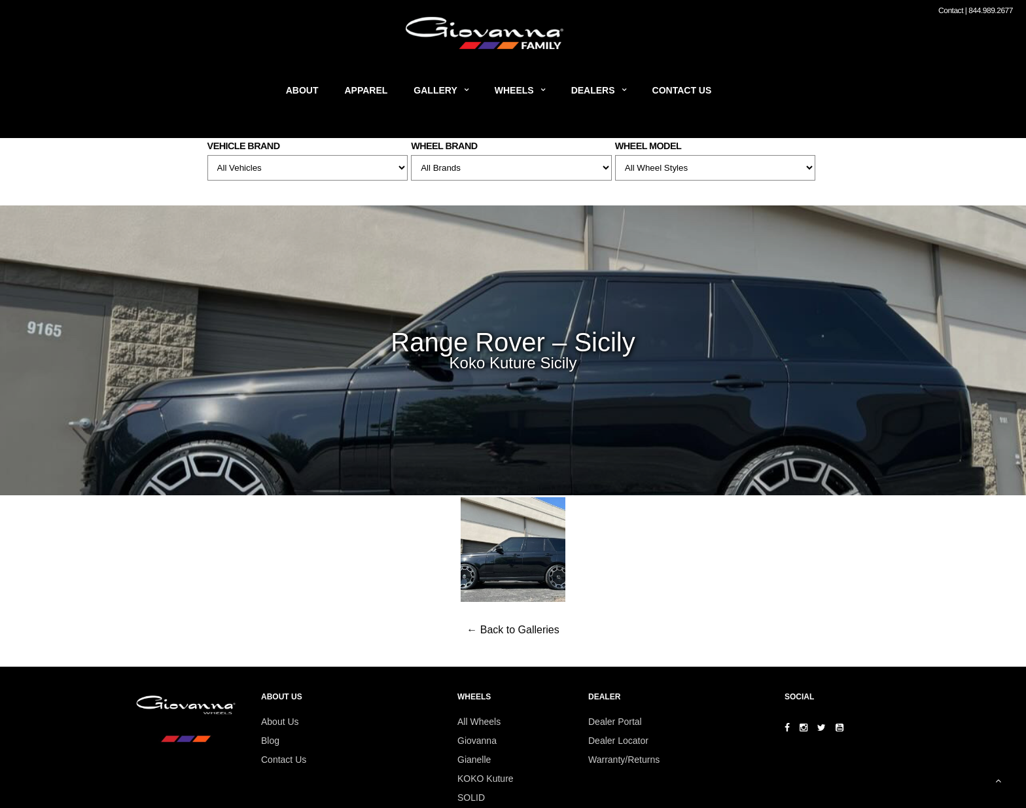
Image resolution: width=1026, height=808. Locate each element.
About (302, 90)
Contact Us (682, 90)
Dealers (593, 90)
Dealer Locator (618, 740)
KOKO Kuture (485, 778)
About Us (280, 721)
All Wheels (479, 721)
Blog (270, 740)
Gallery (435, 90)
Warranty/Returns (624, 759)
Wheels (514, 90)
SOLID (471, 797)
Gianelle (474, 759)
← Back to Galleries (513, 629)
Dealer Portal (615, 721)
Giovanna (477, 740)
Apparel (366, 90)
